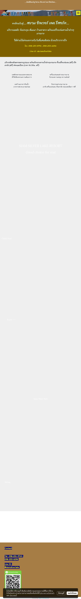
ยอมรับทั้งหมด (72, 593)
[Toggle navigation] (78, 13)
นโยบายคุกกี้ (13, 595)
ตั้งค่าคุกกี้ (61, 593)
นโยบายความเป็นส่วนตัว (47, 593)
